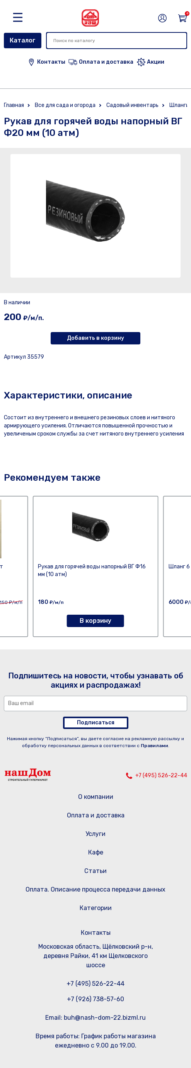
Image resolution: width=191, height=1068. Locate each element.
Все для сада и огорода (65, 105)
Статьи (95, 871)
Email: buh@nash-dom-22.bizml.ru (95, 1017)
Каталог (23, 40)
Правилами (154, 745)
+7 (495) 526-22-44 (161, 775)
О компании (95, 796)
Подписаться (95, 722)
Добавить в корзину (95, 338)
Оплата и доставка (95, 815)
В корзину (95, 620)
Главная (14, 105)
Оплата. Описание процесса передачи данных (95, 889)
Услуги (95, 833)
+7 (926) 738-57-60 (95, 999)
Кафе (95, 852)
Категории (96, 908)
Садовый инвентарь (132, 105)
